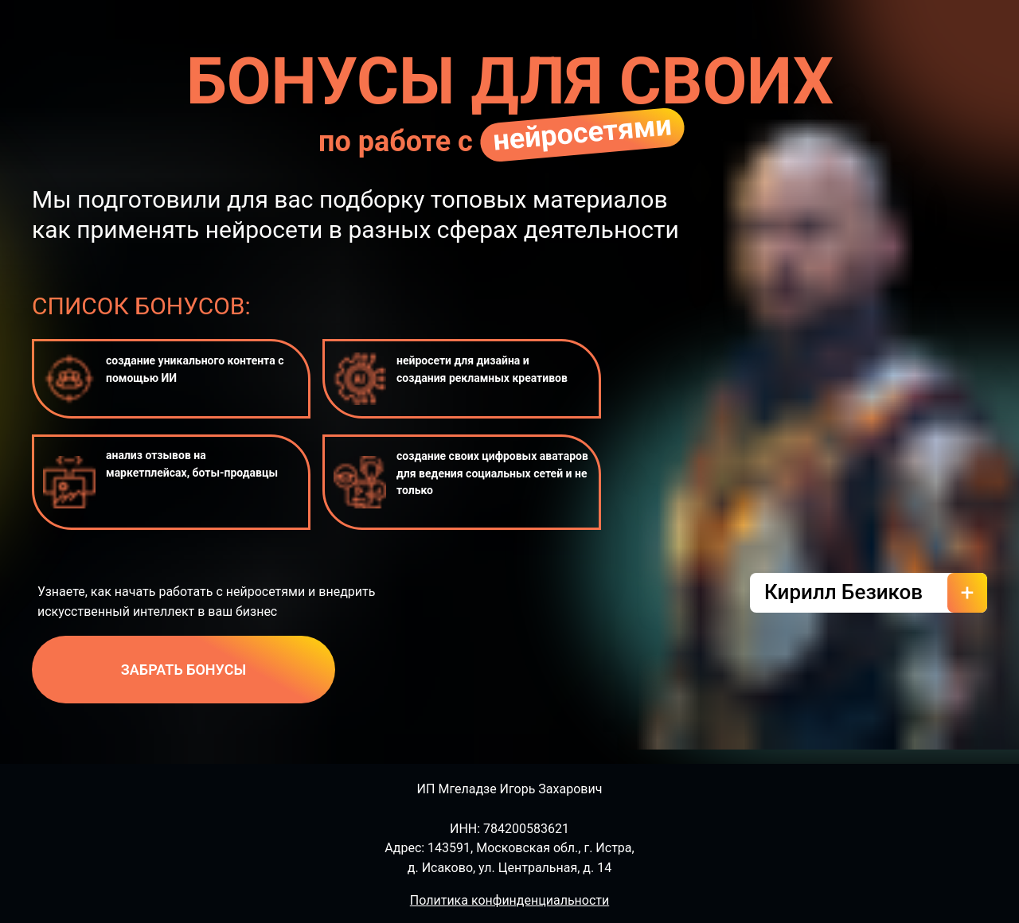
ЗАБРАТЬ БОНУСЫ (183, 669)
